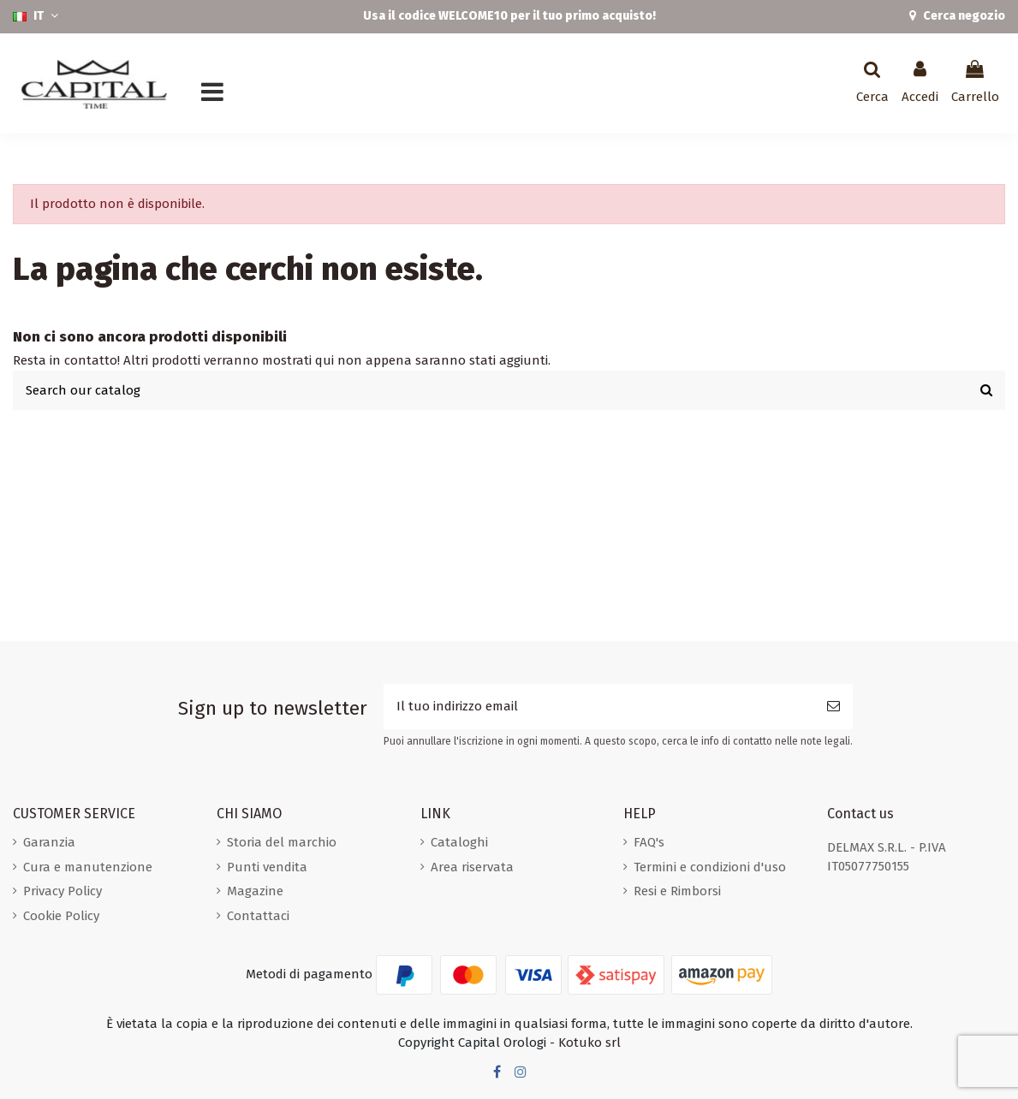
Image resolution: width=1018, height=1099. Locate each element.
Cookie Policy (61, 916)
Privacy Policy (62, 891)
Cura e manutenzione (87, 867)
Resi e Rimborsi (677, 891)
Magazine (255, 891)
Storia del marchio (281, 842)
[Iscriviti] (833, 706)
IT (37, 16)
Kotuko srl (589, 1042)
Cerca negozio (962, 16)
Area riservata (472, 867)
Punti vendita (267, 867)
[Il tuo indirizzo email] (599, 706)
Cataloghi (459, 842)
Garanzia (49, 842)
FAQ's (649, 842)
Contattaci (258, 916)
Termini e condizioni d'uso (710, 867)
